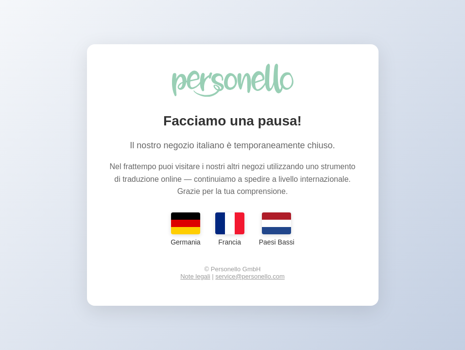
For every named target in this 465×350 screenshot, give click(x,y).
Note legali (195, 276)
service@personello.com (250, 276)
